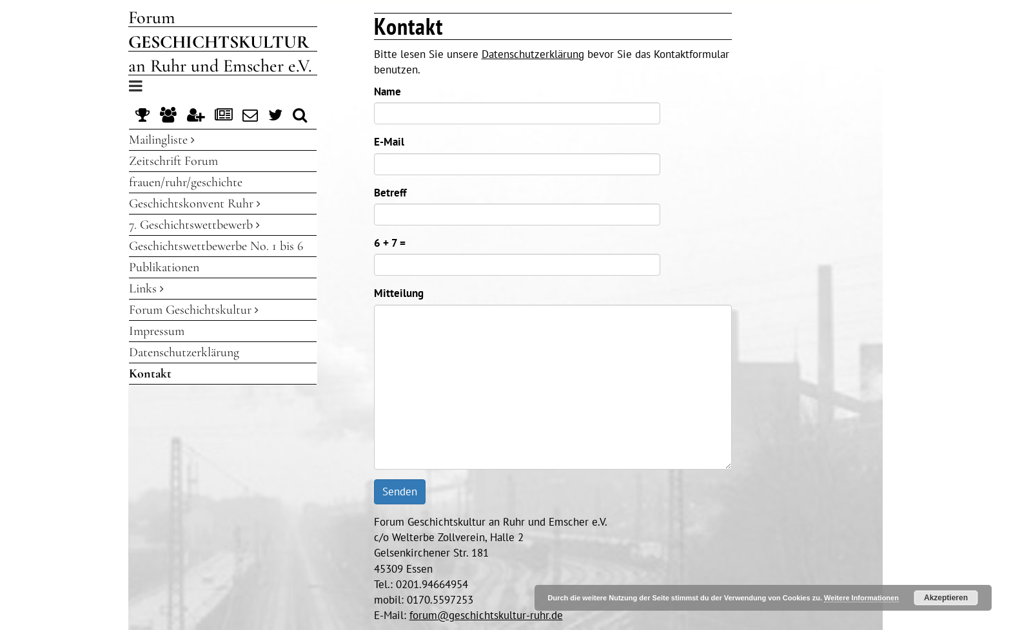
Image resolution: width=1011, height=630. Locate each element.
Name (387, 91)
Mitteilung (399, 293)
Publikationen (164, 267)
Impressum (156, 331)
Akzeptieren (946, 597)
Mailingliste (162, 140)
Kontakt (150, 373)
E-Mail (389, 142)
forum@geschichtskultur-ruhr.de (486, 615)
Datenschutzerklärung (184, 352)
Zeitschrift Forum (173, 161)
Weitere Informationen (861, 598)
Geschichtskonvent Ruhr (194, 203)
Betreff (390, 193)
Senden (399, 491)
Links (146, 288)
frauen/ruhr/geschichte (185, 182)
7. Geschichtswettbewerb (194, 225)
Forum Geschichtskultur (194, 310)
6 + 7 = (390, 243)
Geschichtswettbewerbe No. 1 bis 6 (216, 246)
